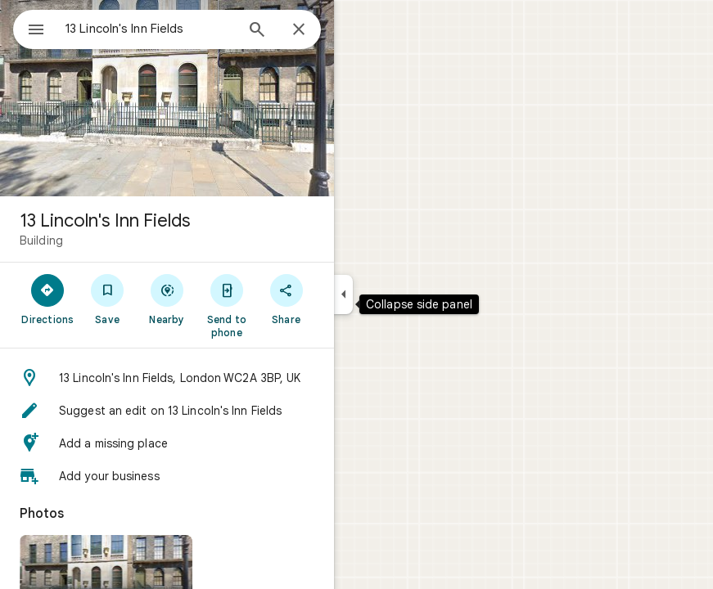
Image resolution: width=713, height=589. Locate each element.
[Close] (299, 30)
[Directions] (48, 298)
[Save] (108, 298)
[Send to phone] (226, 305)
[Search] (257, 31)
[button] (167, 378)
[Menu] (36, 31)
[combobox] (149, 28)
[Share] (286, 298)
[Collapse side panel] (343, 294)
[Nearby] (167, 298)
